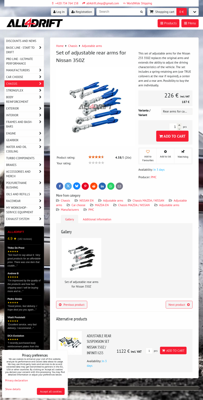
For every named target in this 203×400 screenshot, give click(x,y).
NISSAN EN (86, 200)
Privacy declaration (16, 380)
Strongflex (25, 90)
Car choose (78, 205)
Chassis (65, 200)
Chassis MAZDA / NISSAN (148, 200)
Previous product (71, 305)
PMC (91, 209)
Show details (13, 389)
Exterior (25, 108)
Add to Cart (172, 136)
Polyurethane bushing (25, 185)
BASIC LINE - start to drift (25, 49)
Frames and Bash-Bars (25, 124)
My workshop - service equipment (25, 209)
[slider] (96, 157)
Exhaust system (25, 219)
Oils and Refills (25, 194)
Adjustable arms (113, 200)
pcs (151, 350)
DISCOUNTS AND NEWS (21, 41)
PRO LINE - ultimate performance (19, 61)
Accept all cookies (51, 391)
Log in (59, 12)
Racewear (25, 201)
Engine (25, 133)
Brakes (25, 165)
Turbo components (20, 158)
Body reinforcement (25, 99)
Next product (179, 305)
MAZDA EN (102, 205)
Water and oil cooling (25, 149)
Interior (25, 115)
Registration (81, 12)
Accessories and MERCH (25, 173)
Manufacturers (70, 209)
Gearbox (25, 140)
